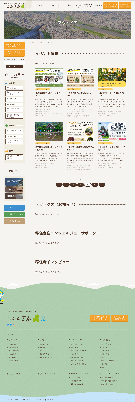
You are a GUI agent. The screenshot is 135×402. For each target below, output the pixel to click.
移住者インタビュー (14, 221)
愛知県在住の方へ (14, 182)
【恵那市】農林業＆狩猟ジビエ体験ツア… (80, 148)
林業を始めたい (11, 104)
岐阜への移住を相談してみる (125, 5)
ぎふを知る (12, 340)
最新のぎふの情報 (76, 384)
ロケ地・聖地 (13, 361)
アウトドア (40, 42)
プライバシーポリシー (37, 399)
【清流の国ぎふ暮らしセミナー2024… (48, 94)
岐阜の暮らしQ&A (107, 384)
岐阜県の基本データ (16, 347)
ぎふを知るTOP (14, 344)
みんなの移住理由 (46, 357)
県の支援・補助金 (76, 361)
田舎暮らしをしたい (13, 136)
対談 (41, 351)
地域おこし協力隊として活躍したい (14, 116)
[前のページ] (59, 185)
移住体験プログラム (14, 214)
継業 (103, 367)
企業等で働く (106, 351)
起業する (104, 347)
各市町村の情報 (14, 351)
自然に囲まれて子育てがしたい (14, 157)
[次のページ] (102, 185)
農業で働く (105, 354)
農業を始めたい (11, 88)
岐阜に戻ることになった (14, 131)
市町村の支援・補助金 (78, 364)
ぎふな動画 (12, 354)
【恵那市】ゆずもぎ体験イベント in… (111, 94)
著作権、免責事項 (13, 399)
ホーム (32, 42)
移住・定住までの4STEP (79, 351)
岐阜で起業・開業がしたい (14, 109)
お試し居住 (74, 354)
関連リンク (25, 399)
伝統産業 (104, 364)
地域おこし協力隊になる (110, 361)
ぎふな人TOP (44, 344)
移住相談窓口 (44, 354)
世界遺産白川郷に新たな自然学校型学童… (48, 148)
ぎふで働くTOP (107, 344)
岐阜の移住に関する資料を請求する (110, 5)
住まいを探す (75, 347)
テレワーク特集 (14, 189)
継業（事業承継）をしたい (14, 99)
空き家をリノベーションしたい (14, 141)
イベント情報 (11, 207)
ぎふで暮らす (75, 340)
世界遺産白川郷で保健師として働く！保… (111, 148)
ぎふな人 (42, 340)
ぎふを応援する (14, 357)
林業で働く (105, 357)
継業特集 (11, 196)
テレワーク (105, 370)
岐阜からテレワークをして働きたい (14, 93)
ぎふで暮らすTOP (76, 344)
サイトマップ (51, 399)
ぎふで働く (105, 340)
